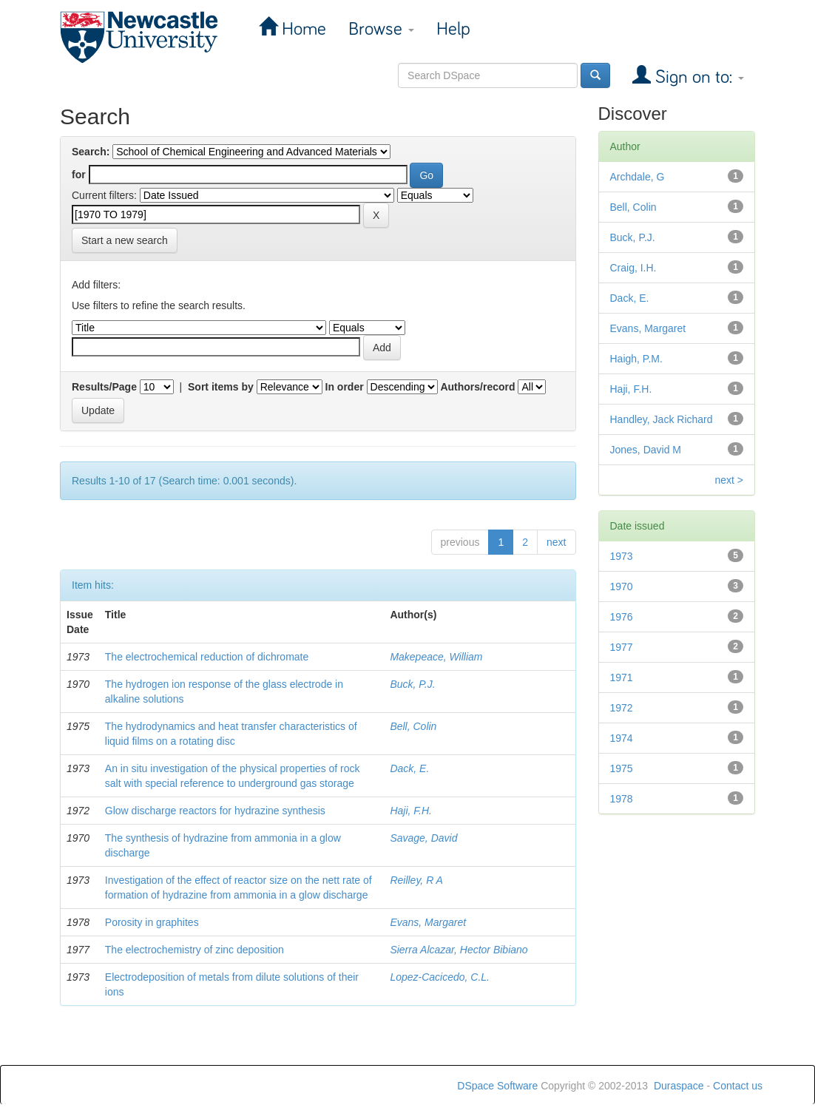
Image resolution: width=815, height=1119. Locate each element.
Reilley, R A (416, 880)
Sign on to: (697, 77)
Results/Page (104, 387)
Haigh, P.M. (636, 359)
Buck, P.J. (412, 684)
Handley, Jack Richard (661, 419)
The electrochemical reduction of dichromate (206, 657)
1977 (621, 647)
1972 (621, 708)
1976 (621, 617)
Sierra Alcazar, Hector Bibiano (458, 950)
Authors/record (477, 387)
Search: (90, 152)
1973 (621, 556)
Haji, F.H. (411, 811)
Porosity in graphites (152, 922)
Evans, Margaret (428, 922)
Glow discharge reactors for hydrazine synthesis (215, 811)
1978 (621, 799)
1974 (621, 738)
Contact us (737, 1086)
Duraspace (679, 1086)
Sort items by (221, 387)
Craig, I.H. (633, 268)
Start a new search (124, 240)
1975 (621, 768)
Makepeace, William (436, 657)
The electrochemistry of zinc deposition (194, 950)
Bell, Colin (413, 726)
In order (344, 387)
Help (453, 29)
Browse (381, 29)
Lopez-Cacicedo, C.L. (440, 977)
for (79, 174)
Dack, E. (409, 768)
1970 (621, 586)
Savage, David (423, 838)
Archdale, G (637, 177)
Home (301, 29)
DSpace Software (497, 1086)
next (556, 542)
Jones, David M (645, 450)
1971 (621, 677)
